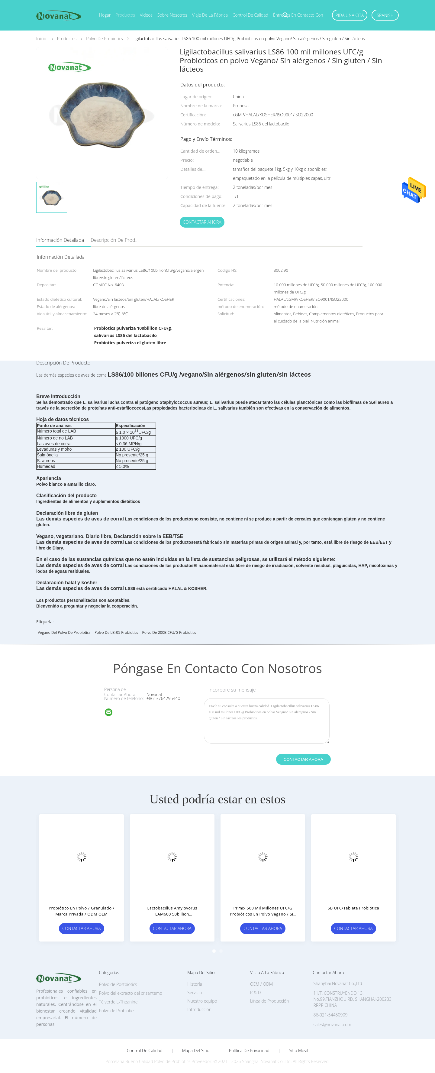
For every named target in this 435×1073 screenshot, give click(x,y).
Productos (125, 15)
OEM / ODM (261, 984)
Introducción (199, 1009)
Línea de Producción (269, 1001)
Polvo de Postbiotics (118, 984)
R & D (255, 992)
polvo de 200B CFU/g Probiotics (169, 632)
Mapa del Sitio (195, 1051)
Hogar (105, 15)
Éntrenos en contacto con (298, 15)
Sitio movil (298, 1051)
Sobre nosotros (172, 15)
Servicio (194, 992)
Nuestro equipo (202, 1001)
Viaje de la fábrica (210, 15)
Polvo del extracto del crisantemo (130, 993)
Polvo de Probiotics (117, 1010)
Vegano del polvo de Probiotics (64, 632)
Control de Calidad (145, 1051)
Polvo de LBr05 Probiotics (116, 632)
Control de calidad (250, 15)
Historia (194, 984)
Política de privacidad (249, 1051)
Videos (146, 15)
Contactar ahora (202, 222)
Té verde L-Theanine (118, 1002)
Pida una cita (350, 15)
